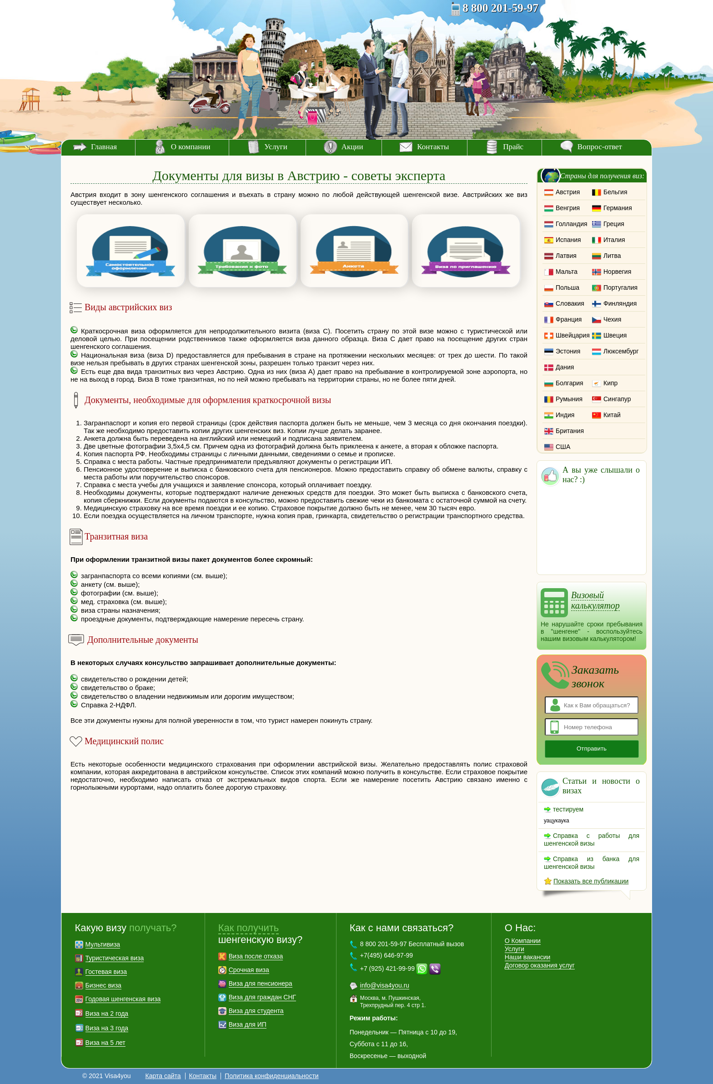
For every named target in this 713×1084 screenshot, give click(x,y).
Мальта (566, 271)
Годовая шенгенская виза (123, 999)
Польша (567, 287)
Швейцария (573, 335)
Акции (352, 146)
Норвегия (617, 271)
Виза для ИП (247, 1024)
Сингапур (617, 399)
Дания (565, 367)
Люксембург (621, 351)
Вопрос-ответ (599, 146)
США (563, 446)
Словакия (570, 303)
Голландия (571, 223)
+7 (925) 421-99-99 (387, 968)
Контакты (433, 146)
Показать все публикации (590, 881)
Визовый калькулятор (595, 600)
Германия (617, 208)
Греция (613, 223)
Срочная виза (249, 969)
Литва (612, 255)
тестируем (568, 809)
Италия (614, 239)
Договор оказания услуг (540, 965)
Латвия (566, 255)
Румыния (569, 399)
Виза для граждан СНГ (262, 997)
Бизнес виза (103, 985)
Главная (104, 146)
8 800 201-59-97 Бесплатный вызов (412, 944)
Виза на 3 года (107, 1028)
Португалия (620, 287)
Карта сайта (163, 1075)
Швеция (615, 335)
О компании (191, 146)
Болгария (569, 383)
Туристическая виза (114, 958)
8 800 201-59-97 (500, 8)
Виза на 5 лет (105, 1042)
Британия (570, 430)
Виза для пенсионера (260, 983)
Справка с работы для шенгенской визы (591, 839)
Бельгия (615, 192)
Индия (565, 414)
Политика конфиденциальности (272, 1075)
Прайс (513, 146)
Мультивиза (103, 944)
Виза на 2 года (107, 1013)
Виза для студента (256, 1010)
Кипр (610, 383)
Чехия (612, 319)
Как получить (248, 927)
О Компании (523, 940)
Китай (612, 414)
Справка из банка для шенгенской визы (591, 862)
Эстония (568, 351)
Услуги (275, 146)
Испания (568, 239)
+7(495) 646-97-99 (386, 955)
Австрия (568, 192)
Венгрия (568, 208)
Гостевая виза (106, 971)
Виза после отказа (256, 956)
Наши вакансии (528, 957)
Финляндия (620, 303)
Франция (569, 319)
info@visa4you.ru (384, 985)
